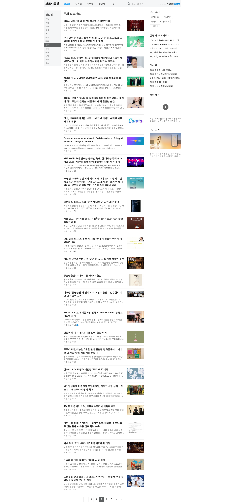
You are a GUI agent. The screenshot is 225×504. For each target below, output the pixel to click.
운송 (47, 48)
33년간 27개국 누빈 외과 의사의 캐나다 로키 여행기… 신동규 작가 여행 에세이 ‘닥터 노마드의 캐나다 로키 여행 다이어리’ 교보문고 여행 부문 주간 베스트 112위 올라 (93, 181)
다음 (179, 142)
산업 (47, 56)
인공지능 (167, 17)
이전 (152, 142)
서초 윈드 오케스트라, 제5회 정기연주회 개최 (87, 443)
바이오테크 (164, 21)
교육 (47, 26)
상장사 (102, 3)
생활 (47, 37)
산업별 (67, 3)
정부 (47, 63)
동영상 (153, 94)
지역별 (90, 3)
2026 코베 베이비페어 (159, 82)
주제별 (78, 3)
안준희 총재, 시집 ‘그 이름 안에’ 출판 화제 (85, 332)
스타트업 (154, 26)
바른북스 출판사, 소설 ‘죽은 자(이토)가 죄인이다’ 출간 (91, 202)
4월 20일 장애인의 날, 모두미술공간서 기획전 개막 (90, 406)
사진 (112, 3)
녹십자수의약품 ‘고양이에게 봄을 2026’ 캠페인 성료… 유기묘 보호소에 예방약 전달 (165, 121)
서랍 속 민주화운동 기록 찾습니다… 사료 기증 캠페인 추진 (94, 259)
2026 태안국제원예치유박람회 (163, 74)
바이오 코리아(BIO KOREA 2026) (165, 78)
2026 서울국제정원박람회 (161, 86)
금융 (47, 30)
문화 (47, 45)
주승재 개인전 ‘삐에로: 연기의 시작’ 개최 (84, 460)
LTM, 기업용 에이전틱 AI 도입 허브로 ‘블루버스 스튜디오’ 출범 (177, 40)
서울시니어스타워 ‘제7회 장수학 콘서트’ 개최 (87, 21)
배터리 (154, 21)
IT (46, 34)
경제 (47, 23)
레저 (47, 41)
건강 (47, 19)
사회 (47, 52)
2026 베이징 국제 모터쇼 (161, 70)
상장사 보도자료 (158, 35)
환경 (47, 59)
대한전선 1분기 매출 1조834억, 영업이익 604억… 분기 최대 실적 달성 (181, 48)
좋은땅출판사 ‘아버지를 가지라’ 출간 (82, 275)
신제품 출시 (156, 17)
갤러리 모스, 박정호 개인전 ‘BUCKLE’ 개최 (86, 369)
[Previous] (86, 499)
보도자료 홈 (52, 3)
